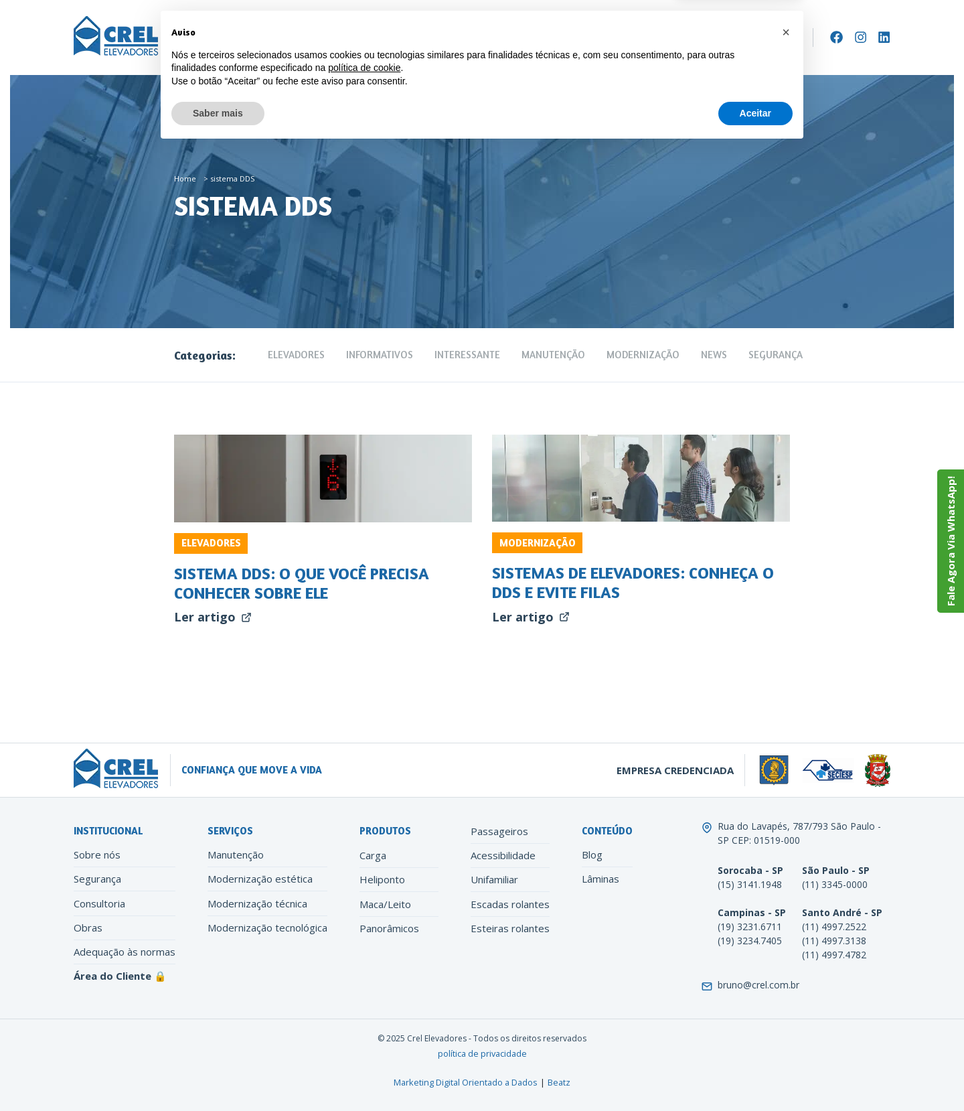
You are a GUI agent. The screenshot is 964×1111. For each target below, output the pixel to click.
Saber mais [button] (218, 1074)
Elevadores (266, 37)
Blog (592, 854)
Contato (561, 37)
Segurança (775, 354)
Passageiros (499, 831)
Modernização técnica (257, 903)
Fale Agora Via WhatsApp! (950, 541)
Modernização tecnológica (267, 927)
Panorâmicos (389, 928)
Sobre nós (97, 854)
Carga (372, 855)
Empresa (197, 37)
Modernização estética (260, 878)
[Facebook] (836, 37)
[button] (786, 994)
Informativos (379, 354)
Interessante (467, 354)
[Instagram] (860, 37)
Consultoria (99, 903)
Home (185, 178)
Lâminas (600, 878)
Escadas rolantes (510, 904)
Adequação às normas (124, 951)
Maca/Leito (385, 904)
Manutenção (342, 37)
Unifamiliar (494, 879)
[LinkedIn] (884, 37)
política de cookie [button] (364, 1029)
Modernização (419, 37)
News (714, 354)
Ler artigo (213, 617)
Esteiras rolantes (510, 928)
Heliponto (382, 879)
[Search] (798, 37)
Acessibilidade (503, 855)
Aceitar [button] (755, 1074)
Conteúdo (496, 37)
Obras (88, 927)
